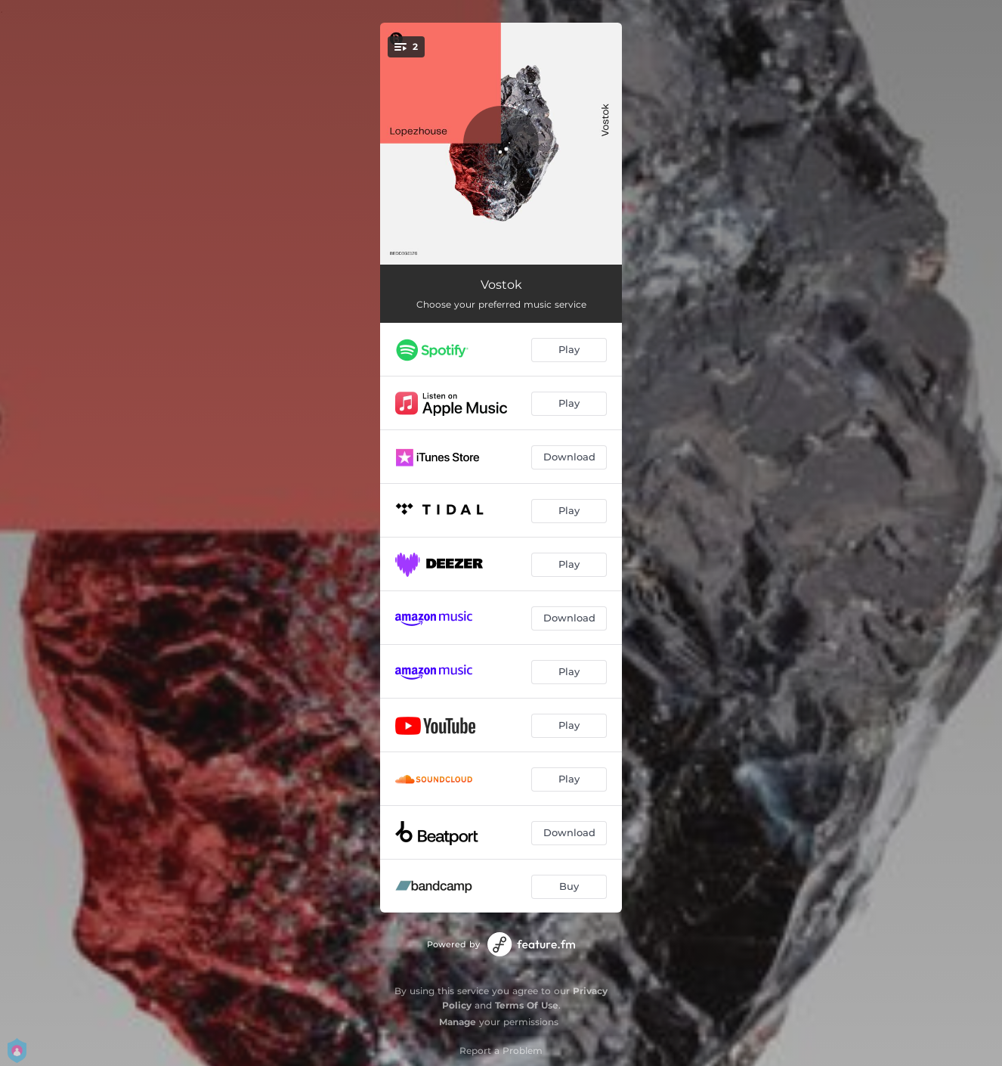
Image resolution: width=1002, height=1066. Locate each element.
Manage (457, 1021)
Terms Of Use (526, 1005)
